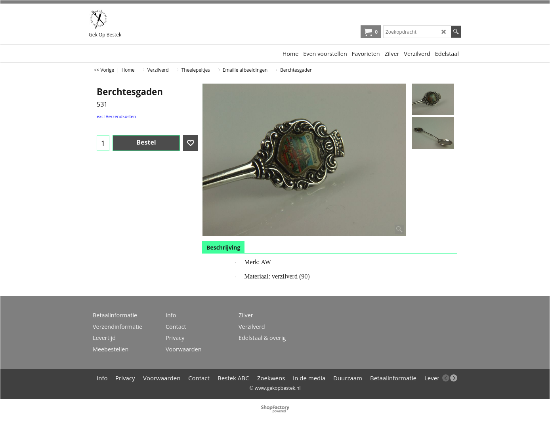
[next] (453, 377)
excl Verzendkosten (116, 116)
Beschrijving (223, 247)
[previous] (445, 377)
